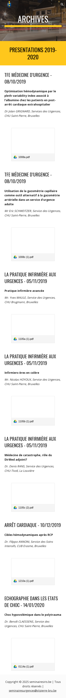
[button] (4, 4)
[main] (33, 20)
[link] (33, 144)
